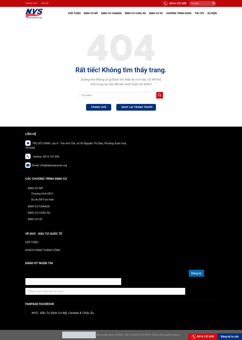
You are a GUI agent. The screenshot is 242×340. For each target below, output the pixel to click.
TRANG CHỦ (31, 3)
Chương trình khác (179, 13)
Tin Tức (199, 13)
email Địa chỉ (33, 273)
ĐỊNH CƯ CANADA (111, 13)
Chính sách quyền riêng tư (166, 334)
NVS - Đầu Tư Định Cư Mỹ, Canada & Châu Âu (63, 313)
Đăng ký (196, 273)
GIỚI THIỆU (31, 242)
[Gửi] (213, 3)
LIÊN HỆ (45, 3)
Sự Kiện (212, 13)
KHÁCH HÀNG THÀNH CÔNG (42, 250)
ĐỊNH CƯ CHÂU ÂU (135, 13)
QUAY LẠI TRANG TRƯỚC (137, 107)
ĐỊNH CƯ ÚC (156, 13)
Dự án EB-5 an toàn (42, 199)
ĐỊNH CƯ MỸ (91, 13)
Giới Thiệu (74, 13)
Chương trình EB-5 (42, 193)
